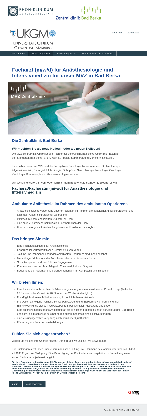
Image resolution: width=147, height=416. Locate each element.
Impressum (133, 32)
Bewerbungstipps (66, 53)
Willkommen (18, 53)
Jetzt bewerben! (34, 384)
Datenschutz (117, 32)
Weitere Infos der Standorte (97, 53)
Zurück (15, 384)
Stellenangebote (41, 53)
